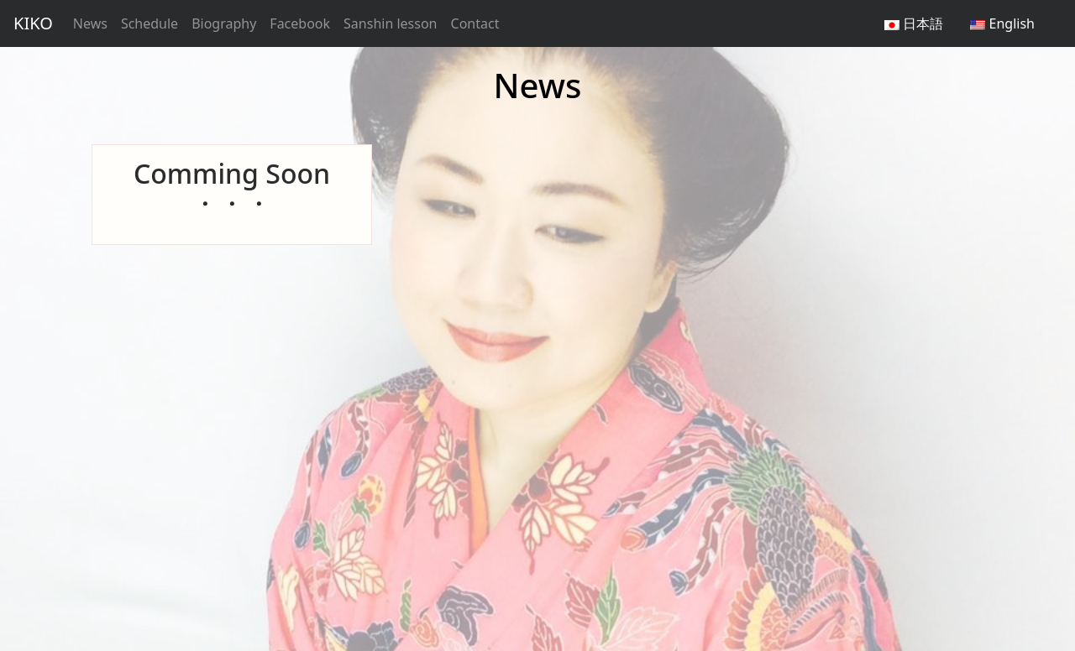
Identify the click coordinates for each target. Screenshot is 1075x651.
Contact (475, 23)
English (1002, 23)
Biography (223, 23)
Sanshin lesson (390, 23)
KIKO (33, 23)
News (90, 23)
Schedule (149, 23)
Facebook (300, 23)
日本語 (913, 23)
